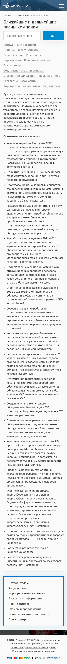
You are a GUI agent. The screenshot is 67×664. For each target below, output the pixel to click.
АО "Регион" (19, 6)
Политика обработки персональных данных (33, 647)
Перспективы (12, 60)
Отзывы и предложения (19, 76)
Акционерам (51, 86)
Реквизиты (33, 55)
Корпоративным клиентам (21, 86)
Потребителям (19, 583)
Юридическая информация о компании (33, 651)
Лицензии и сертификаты (20, 50)
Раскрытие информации (20, 81)
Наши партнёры (50, 76)
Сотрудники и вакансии (19, 45)
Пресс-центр (12, 65)
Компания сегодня (37, 60)
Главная (7, 15)
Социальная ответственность (23, 70)
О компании (22, 15)
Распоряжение (13, 55)
